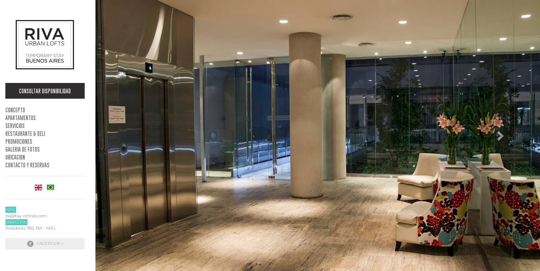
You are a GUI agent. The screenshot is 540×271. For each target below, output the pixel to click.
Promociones (18, 141)
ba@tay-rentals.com (26, 215)
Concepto (15, 110)
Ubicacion (15, 157)
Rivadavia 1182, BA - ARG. (30, 228)
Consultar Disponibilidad (45, 91)
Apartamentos (20, 117)
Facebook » (45, 243)
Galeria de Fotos (22, 149)
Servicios (15, 125)
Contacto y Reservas (27, 165)
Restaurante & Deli (25, 133)
